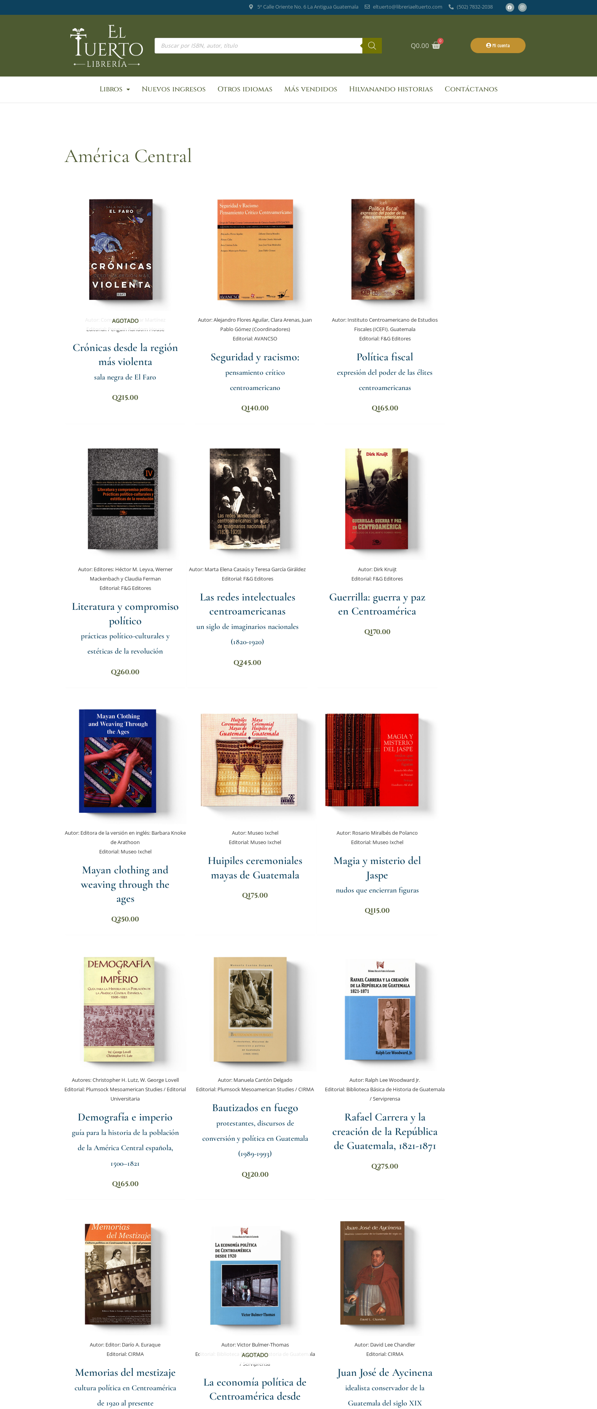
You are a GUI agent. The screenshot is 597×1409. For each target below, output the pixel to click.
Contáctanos (471, 89)
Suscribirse (373, 1359)
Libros (115, 89)
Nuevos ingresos (174, 89)
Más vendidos (310, 89)
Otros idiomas (245, 89)
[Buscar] (372, 45)
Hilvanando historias (391, 89)
